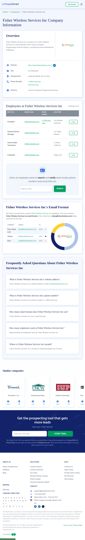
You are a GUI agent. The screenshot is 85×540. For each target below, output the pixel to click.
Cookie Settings (8, 535)
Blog (4, 468)
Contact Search (36, 462)
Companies (15, 12)
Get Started (72, 4)
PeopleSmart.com (44, 438)
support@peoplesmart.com (42, 486)
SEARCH (59, 189)
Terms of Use (71, 435)
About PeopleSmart (10, 462)
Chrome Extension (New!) (39, 477)
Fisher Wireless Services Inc (41, 213)
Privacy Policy (10, 438)
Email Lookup (35, 474)
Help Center (68, 465)
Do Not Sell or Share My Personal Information (72, 471)
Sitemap (6, 485)
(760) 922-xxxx (33, 85)
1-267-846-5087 (38, 489)
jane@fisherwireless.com (27, 240)
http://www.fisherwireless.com (39, 65)
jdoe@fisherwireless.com (27, 229)
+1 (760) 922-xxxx (46, 122)
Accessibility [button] (9, 530)
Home (5, 12)
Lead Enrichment (36, 465)
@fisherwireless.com (32, 121)
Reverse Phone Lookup (39, 471)
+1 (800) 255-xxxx (34, 81)
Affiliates (6, 465)
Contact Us (68, 462)
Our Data (33, 468)
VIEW (73, 122)
